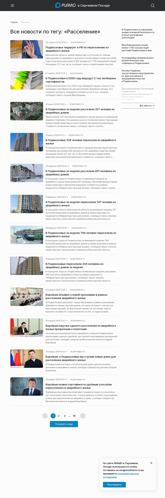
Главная (14, 22)
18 (74, 416)
